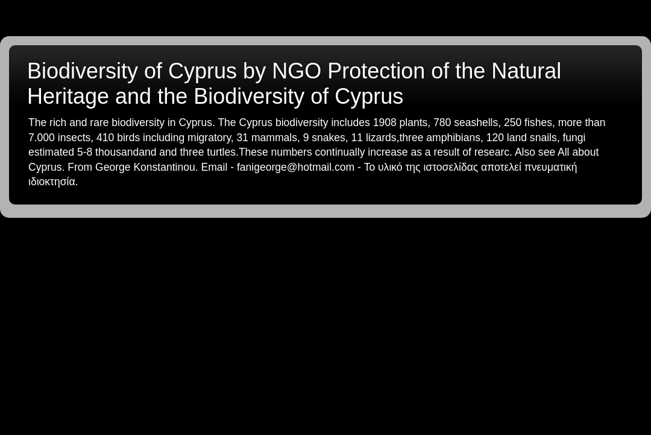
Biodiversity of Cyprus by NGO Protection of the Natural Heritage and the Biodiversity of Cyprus (294, 84)
